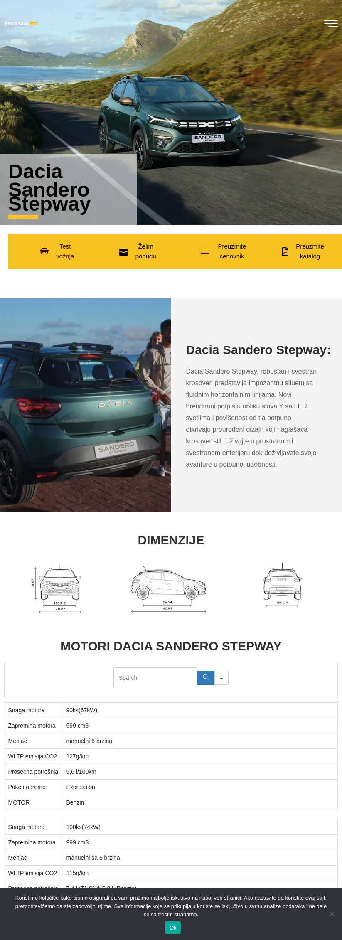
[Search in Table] (155, 677)
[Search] (205, 678)
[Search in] (221, 678)
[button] (57, 251)
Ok (173, 928)
